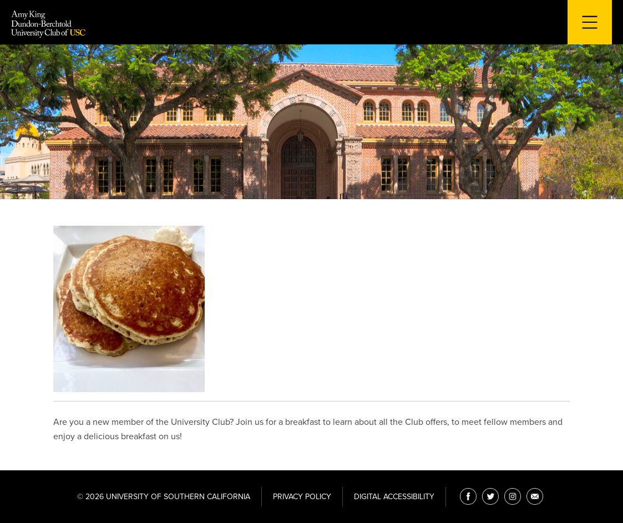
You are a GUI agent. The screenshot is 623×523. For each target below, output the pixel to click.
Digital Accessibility (394, 496)
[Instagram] (512, 496)
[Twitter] (490, 496)
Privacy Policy (302, 496)
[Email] (534, 496)
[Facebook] (468, 496)
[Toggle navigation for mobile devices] (590, 22)
